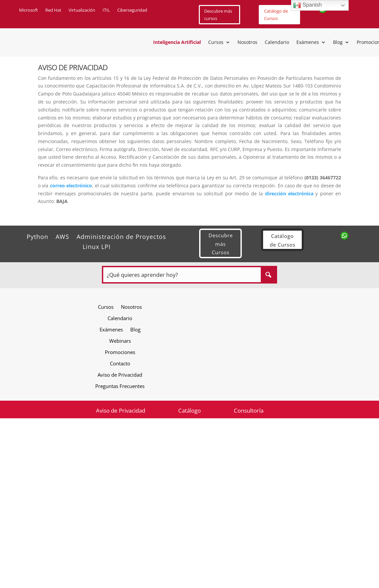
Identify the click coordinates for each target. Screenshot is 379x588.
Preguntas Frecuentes (120, 386)
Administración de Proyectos (121, 236)
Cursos (215, 42)
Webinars (120, 340)
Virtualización (82, 10)
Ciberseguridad (132, 10)
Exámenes (307, 42)
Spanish (307, 5)
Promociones (120, 352)
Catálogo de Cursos (276, 14)
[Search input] (182, 275)
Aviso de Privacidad (120, 374)
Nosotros (247, 42)
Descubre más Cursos (220, 244)
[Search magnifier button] (268, 274)
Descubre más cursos (218, 14)
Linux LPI (97, 246)
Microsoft (28, 10)
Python (37, 236)
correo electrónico (71, 185)
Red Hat (53, 10)
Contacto (120, 363)
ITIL (106, 10)
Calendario (277, 42)
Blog (338, 42)
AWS (62, 236)
